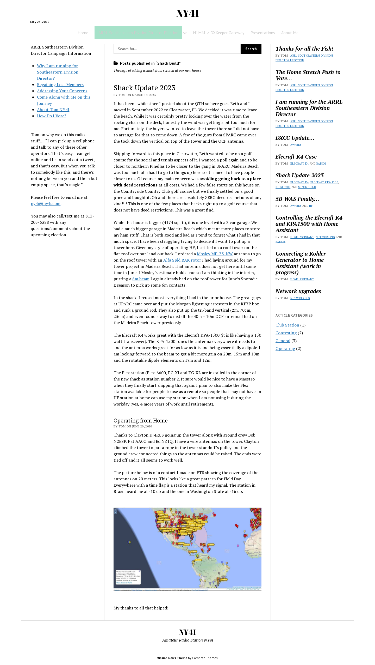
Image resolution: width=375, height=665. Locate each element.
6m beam (140, 279)
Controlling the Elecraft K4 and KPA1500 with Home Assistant (309, 223)
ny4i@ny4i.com (45, 203)
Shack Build (307, 187)
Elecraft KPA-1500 (324, 182)
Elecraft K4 (299, 163)
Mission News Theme (172, 658)
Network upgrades (298, 291)
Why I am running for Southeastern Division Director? (57, 72)
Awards (295, 145)
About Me (289, 32)
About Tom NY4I (53, 109)
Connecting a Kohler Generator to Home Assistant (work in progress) (301, 262)
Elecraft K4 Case (296, 156)
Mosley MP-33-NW (215, 254)
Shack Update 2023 (145, 87)
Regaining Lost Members (60, 84)
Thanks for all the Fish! (304, 48)
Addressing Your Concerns (62, 91)
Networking (325, 237)
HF (310, 206)
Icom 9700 (283, 187)
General (283, 340)
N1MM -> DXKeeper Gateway (218, 32)
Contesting (286, 333)
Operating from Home (141, 420)
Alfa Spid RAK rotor (182, 260)
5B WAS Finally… (297, 199)
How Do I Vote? (51, 116)
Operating (285, 348)
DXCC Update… (295, 138)
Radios (321, 163)
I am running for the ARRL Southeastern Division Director (309, 108)
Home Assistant (302, 237)
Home (83, 32)
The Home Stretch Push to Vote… (308, 75)
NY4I (187, 13)
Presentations (263, 32)
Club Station (287, 325)
